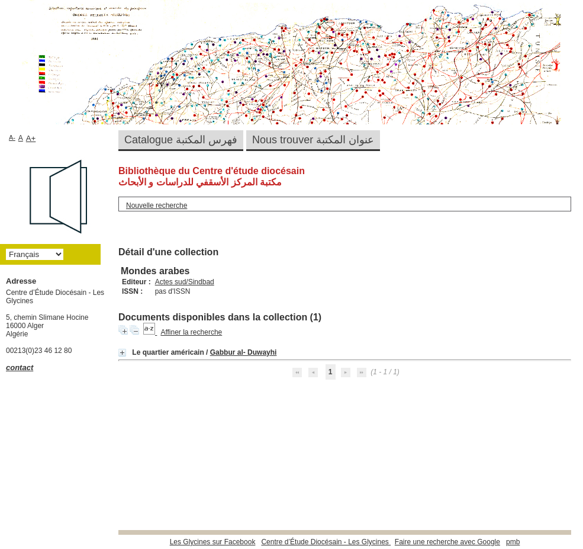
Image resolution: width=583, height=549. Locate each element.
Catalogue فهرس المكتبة (180, 140)
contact (19, 367)
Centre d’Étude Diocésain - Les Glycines (326, 542)
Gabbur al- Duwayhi (243, 352)
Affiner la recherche (191, 332)
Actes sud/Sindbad (184, 282)
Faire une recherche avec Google (447, 542)
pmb (513, 542)
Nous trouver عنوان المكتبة (313, 140)
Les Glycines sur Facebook (213, 542)
